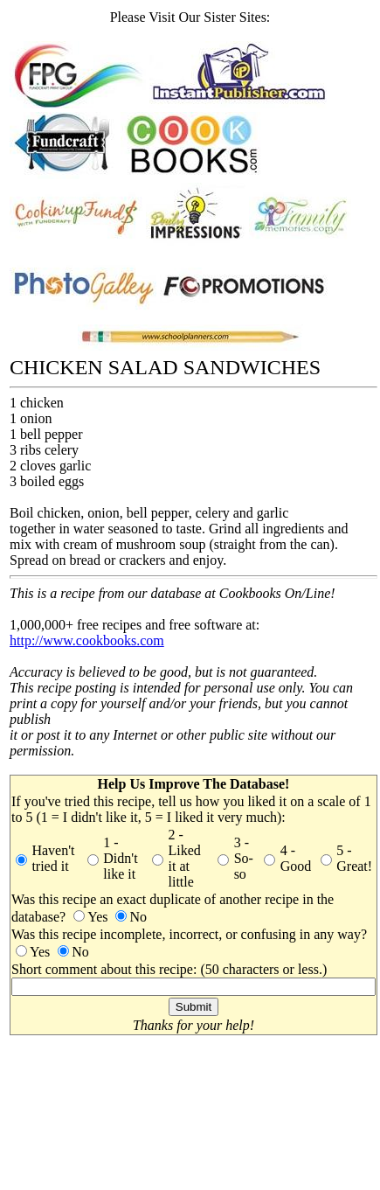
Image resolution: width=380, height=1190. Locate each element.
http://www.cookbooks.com (87, 640)
